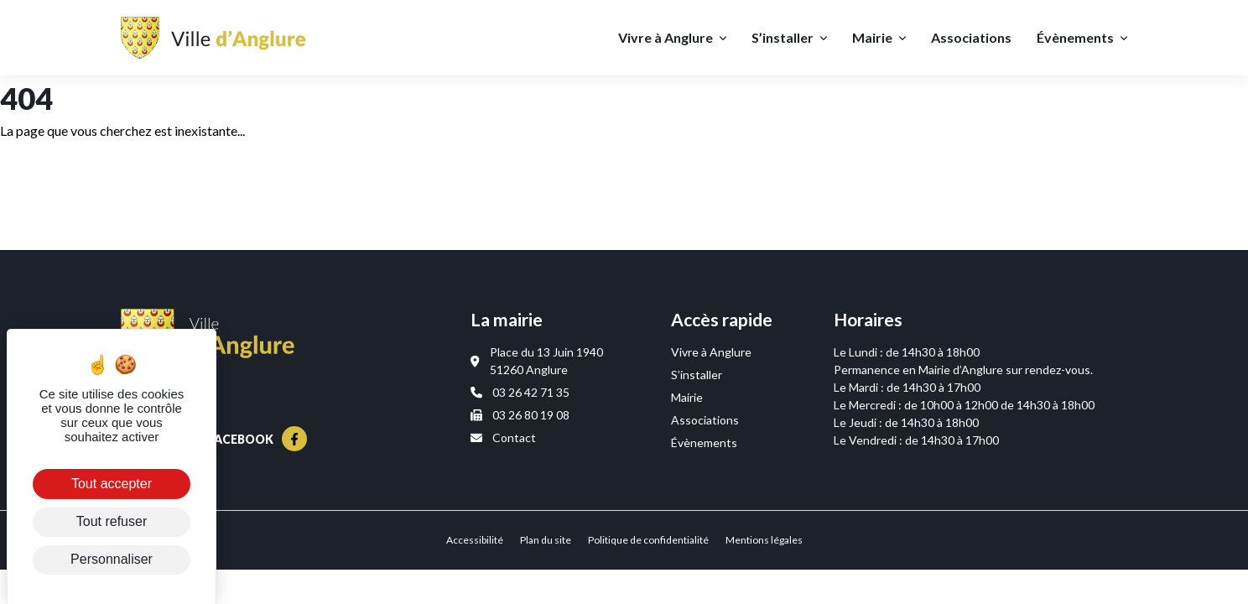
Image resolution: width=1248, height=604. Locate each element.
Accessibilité (474, 540)
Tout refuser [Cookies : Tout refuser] (111, 521)
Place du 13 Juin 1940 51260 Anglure (537, 361)
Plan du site (545, 540)
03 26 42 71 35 (520, 392)
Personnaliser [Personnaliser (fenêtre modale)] (111, 559)
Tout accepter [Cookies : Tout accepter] (111, 483)
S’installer (782, 37)
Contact (503, 437)
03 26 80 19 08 (520, 415)
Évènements (1075, 37)
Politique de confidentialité (648, 540)
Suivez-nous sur (214, 438)
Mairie (872, 37)
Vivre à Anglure (665, 37)
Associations (971, 37)
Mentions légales (764, 540)
